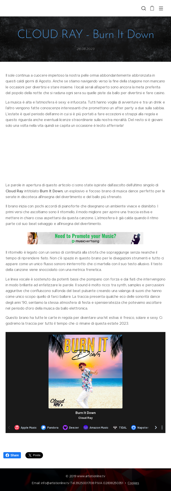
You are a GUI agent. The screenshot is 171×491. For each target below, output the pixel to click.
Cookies (133, 483)
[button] (143, 8)
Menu (161, 8)
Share (12, 455)
